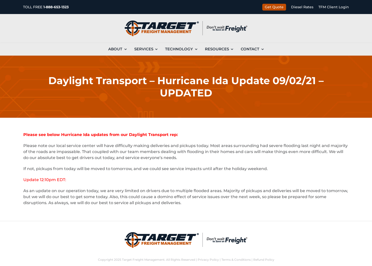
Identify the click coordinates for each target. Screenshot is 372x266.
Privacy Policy (208, 259)
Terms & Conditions (236, 259)
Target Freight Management (143, 259)
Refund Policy (263, 259)
